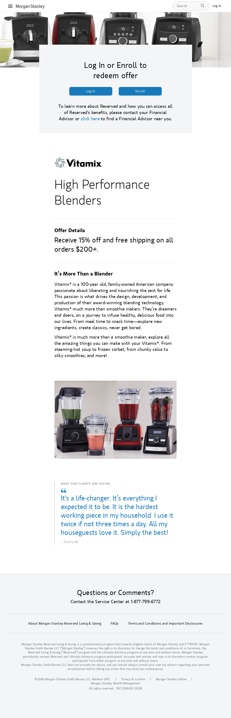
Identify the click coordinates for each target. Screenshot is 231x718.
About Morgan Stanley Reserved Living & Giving (64, 623)
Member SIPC (101, 679)
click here (90, 118)
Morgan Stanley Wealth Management (115, 683)
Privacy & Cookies (133, 679)
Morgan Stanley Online (171, 679)
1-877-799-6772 (145, 601)
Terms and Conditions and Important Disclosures (165, 623)
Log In (217, 6)
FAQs (115, 623)
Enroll (140, 91)
